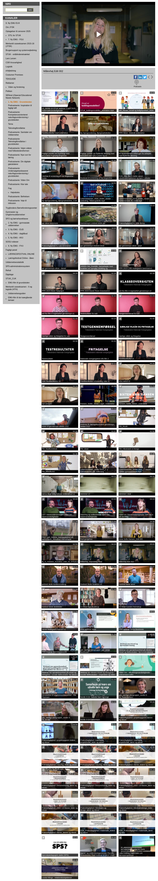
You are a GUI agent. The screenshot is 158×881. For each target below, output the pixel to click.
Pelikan (9, 91)
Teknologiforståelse (16, 128)
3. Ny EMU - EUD (16, 229)
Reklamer (10, 83)
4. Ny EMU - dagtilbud (18, 234)
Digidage (9, 274)
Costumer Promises (14, 75)
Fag (10, 188)
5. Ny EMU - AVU (15, 238)
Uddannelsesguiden (17, 293)
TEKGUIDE (11, 79)
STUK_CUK (11, 279)
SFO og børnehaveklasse (17, 219)
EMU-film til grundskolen (19, 283)
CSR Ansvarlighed (14, 62)
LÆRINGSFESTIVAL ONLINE (21, 254)
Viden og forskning (16, 87)
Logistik (9, 67)
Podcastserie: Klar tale (18, 184)
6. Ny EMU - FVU (15, 246)
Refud (8, 270)
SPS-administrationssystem (18, 266)
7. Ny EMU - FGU (16, 39)
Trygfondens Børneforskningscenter (21, 208)
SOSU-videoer (12, 242)
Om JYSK (10, 27)
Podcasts (137, 86)
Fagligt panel (11, 250)
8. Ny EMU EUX (13, 23)
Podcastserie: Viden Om (18, 180)
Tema (10, 124)
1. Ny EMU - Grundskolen (20, 102)
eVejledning (11, 71)
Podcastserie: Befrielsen (19, 196)
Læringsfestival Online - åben (21, 258)
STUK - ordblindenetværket (18, 54)
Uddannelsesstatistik (15, 262)
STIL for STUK (14, 35)
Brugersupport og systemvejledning (21, 50)
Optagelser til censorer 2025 (18, 31)
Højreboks (15, 192)
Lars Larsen (11, 58)
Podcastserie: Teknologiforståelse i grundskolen (17, 141)
